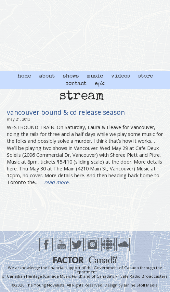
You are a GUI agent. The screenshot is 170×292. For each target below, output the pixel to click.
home (24, 76)
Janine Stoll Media (141, 285)
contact (76, 84)
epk (100, 84)
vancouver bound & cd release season (66, 112)
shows (71, 76)
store (145, 76)
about (47, 76)
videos (120, 76)
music (95, 76)
